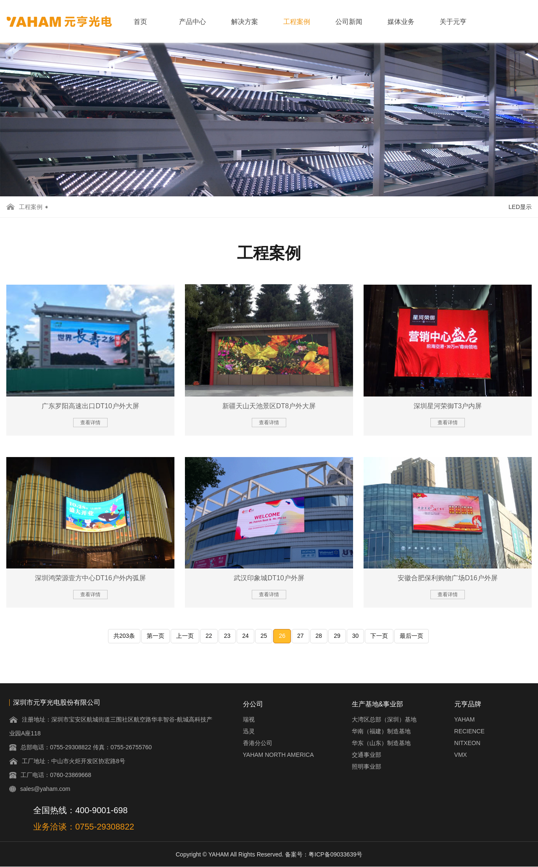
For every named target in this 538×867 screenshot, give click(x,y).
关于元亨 (453, 21)
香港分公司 (257, 743)
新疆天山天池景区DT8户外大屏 (269, 406)
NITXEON (467, 743)
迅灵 (249, 731)
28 (319, 635)
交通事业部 (366, 754)
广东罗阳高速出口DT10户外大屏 (90, 406)
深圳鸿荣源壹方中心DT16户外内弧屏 (90, 578)
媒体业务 (401, 21)
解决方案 (244, 21)
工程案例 (296, 21)
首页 (140, 21)
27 (300, 635)
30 (355, 635)
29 (337, 635)
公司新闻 (348, 21)
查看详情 (90, 423)
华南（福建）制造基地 (381, 731)
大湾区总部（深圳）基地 (384, 719)
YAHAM (464, 719)
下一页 (379, 635)
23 (227, 635)
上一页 (185, 635)
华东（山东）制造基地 (381, 743)
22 (209, 635)
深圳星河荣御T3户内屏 (448, 406)
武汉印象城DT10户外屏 (269, 578)
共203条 (124, 635)
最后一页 (411, 635)
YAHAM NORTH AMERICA (278, 754)
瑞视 (249, 719)
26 (282, 635)
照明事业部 (366, 766)
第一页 (155, 635)
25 (264, 635)
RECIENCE (469, 731)
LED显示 (520, 207)
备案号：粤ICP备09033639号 (323, 854)
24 (245, 635)
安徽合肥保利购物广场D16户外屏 (447, 578)
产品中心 (192, 21)
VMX (460, 754)
